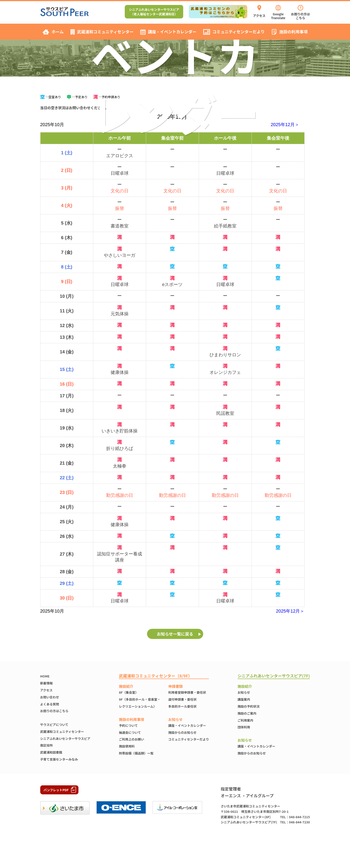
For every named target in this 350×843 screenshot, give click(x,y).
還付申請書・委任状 (182, 699)
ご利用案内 (245, 720)
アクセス (46, 690)
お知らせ (244, 692)
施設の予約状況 (249, 706)
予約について (128, 725)
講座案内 (244, 699)
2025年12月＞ (285, 124)
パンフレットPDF (56, 790)
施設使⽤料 (127, 746)
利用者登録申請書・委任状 (187, 692)
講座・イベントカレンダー (187, 725)
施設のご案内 (247, 713)
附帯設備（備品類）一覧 (136, 753)
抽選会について (130, 732)
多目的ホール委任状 (182, 706)
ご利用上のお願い (131, 739)
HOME (45, 676)
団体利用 (244, 727)
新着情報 (46, 683)
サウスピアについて (54, 724)
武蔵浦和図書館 (51, 752)
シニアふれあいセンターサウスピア (65, 738)
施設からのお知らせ (182, 732)
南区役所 (46, 745)
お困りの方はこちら (54, 711)
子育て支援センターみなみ (59, 759)
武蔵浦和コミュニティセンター (62, 731)
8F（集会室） (128, 692)
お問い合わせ (49, 697)
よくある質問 (49, 704)
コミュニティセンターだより (188, 739)
